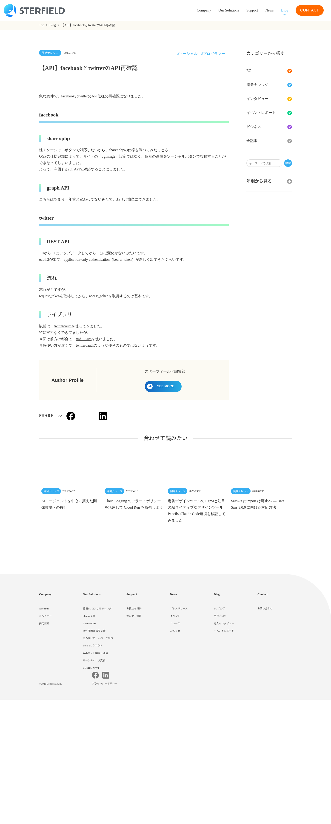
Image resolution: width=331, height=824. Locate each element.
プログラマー (214, 54)
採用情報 (44, 726)
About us (45, 711)
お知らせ (175, 733)
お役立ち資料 (134, 711)
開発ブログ (220, 718)
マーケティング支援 (94, 763)
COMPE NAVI (91, 770)
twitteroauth (65, 428)
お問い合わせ (265, 711)
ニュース (175, 726)
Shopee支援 (90, 718)
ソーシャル (188, 54)
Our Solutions (221, 10)
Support (132, 696)
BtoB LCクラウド (93, 748)
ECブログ (219, 711)
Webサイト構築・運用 (95, 755)
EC (269, 71)
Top (42, 25)
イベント (175, 718)
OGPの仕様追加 (52, 259)
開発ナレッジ (269, 85)
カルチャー (45, 718)
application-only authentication (93, 362)
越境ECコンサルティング (97, 711)
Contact (263, 696)
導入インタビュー (224, 726)
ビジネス (269, 127)
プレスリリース (179, 711)
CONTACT (309, 10)
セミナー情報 (134, 718)
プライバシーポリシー (105, 808)
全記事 (269, 141)
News (267, 10)
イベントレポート (269, 113)
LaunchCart (90, 726)
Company (46, 696)
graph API (72, 272)
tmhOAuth (84, 441)
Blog (284, 10)
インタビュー (269, 99)
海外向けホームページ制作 (98, 740)
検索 (288, 163)
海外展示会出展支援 (94, 733)
